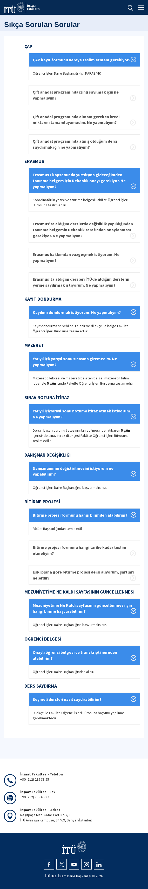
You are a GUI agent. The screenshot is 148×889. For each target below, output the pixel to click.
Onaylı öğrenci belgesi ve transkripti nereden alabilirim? (75, 655)
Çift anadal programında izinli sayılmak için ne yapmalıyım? (76, 95)
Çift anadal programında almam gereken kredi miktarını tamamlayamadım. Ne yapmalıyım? (76, 119)
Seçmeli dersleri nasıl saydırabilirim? (67, 699)
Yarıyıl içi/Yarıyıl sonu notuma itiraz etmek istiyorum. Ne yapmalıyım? (82, 413)
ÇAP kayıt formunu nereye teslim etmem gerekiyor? (82, 59)
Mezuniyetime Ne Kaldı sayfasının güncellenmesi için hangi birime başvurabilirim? (82, 608)
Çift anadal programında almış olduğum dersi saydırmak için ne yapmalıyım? (75, 144)
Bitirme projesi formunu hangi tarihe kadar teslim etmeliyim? (79, 550)
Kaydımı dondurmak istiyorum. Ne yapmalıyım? (77, 312)
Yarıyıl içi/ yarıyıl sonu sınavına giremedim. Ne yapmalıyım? (75, 361)
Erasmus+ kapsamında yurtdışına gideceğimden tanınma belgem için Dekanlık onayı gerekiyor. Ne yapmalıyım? (79, 180)
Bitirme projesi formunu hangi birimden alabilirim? (80, 515)
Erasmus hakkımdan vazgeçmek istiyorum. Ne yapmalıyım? (76, 257)
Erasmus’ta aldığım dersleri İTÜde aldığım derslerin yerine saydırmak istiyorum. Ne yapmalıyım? (81, 282)
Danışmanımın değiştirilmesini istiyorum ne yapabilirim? (73, 471)
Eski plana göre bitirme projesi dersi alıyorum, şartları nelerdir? (83, 575)
